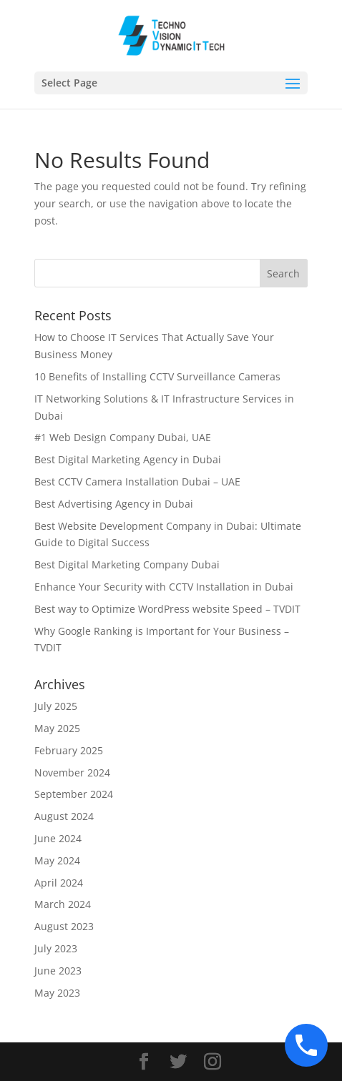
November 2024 (72, 772)
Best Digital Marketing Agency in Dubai (129, 459)
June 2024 (58, 838)
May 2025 (57, 728)
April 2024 (58, 882)
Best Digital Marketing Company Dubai (127, 564)
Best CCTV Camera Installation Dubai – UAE (137, 481)
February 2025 (68, 750)
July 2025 (55, 706)
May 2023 (57, 992)
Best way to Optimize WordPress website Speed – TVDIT (167, 609)
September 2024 (73, 794)
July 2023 (55, 948)
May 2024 (57, 860)
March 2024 (62, 904)
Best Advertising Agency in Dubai (113, 503)
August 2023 (64, 926)
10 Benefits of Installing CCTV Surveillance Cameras (157, 376)
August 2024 (64, 816)
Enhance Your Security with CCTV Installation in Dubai (163, 586)
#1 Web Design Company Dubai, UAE (122, 437)
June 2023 (58, 970)
